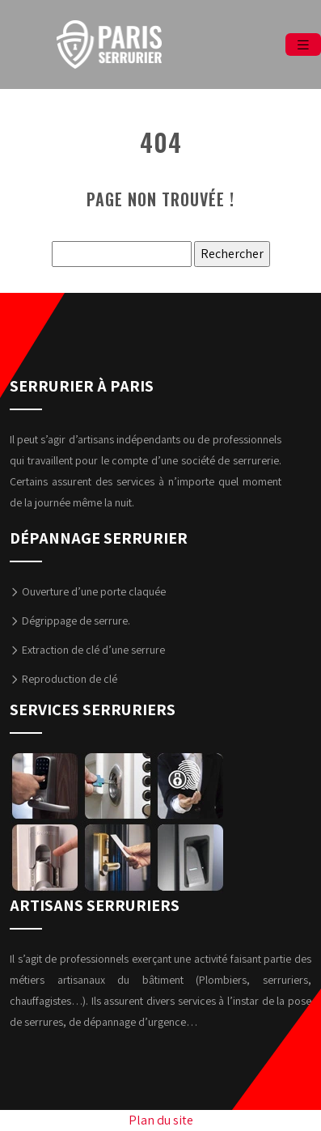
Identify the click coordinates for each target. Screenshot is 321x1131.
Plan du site (161, 1120)
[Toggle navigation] (303, 45)
